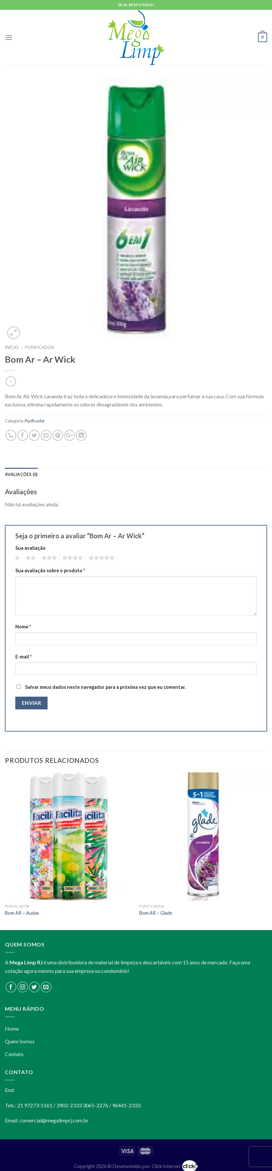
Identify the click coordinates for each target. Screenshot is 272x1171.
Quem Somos (20, 1041)
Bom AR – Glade (155, 913)
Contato (14, 1054)
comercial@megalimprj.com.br (54, 1120)
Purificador (39, 347)
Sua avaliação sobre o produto (50, 570)
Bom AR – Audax (22, 913)
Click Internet (175, 1166)
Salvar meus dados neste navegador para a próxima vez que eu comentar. (105, 687)
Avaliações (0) (21, 474)
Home (12, 1028)
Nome (23, 626)
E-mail (23, 656)
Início (12, 347)
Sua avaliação (30, 548)
